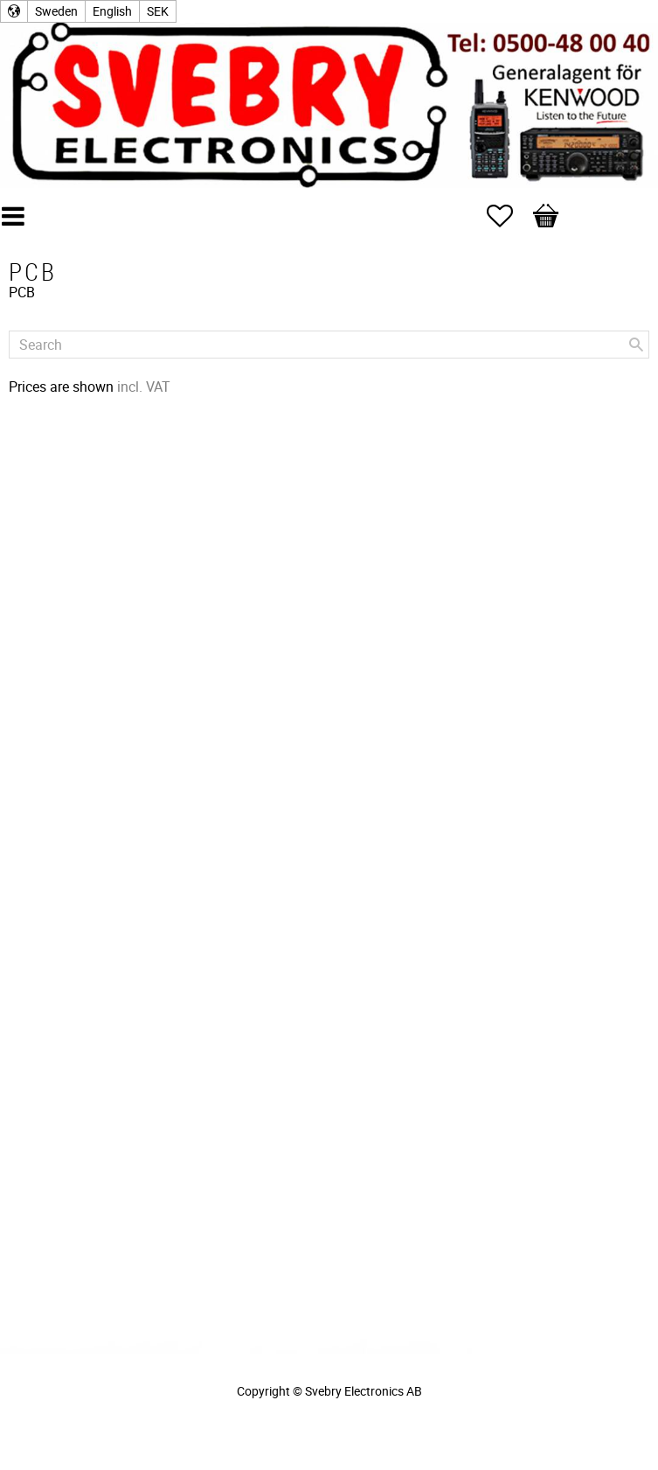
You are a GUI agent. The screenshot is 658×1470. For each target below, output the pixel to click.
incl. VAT (143, 386)
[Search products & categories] (329, 345)
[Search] (636, 344)
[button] (508, 216)
